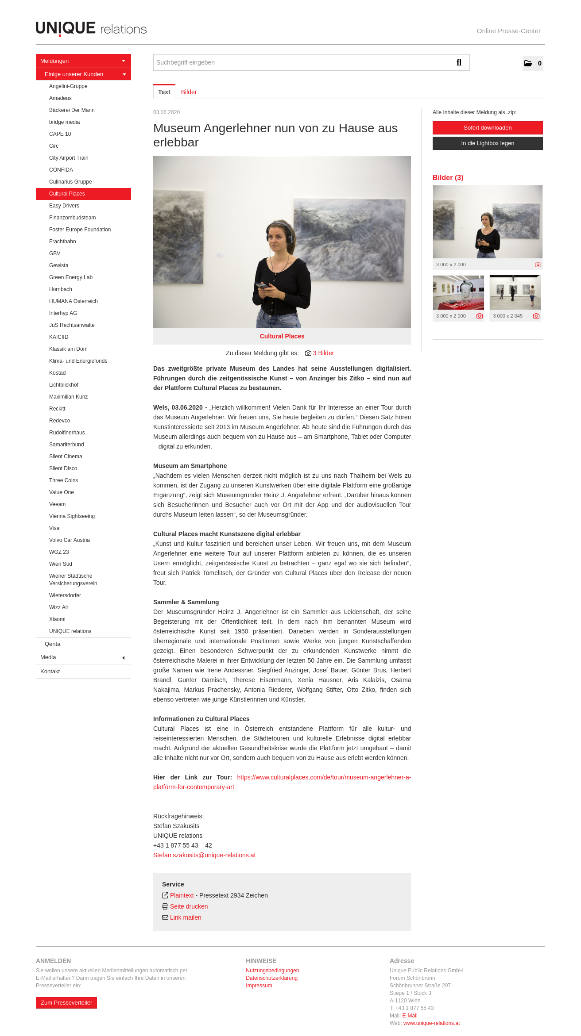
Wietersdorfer (65, 595)
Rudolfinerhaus (67, 433)
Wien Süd (60, 564)
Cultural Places (67, 194)
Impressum (259, 985)
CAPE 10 (60, 134)
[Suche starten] (461, 62)
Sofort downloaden (487, 127)
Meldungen (82, 61)
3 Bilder (323, 353)
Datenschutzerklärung (272, 978)
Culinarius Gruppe (70, 182)
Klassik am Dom (68, 349)
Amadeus (60, 98)
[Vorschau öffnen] (282, 242)
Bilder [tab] (189, 92)
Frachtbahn (62, 241)
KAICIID (58, 337)
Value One (61, 492)
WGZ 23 (59, 552)
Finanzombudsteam (72, 218)
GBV (54, 253)
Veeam (57, 504)
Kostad (57, 373)
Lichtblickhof (63, 385)
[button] (533, 63)
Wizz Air (58, 607)
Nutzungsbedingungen (272, 970)
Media (82, 657)
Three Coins (63, 480)
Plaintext (182, 895)
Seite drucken (189, 906)
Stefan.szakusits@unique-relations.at (204, 855)
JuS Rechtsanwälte (72, 325)
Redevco (59, 421)
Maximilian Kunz (68, 397)
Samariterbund (66, 444)
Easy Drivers (64, 206)
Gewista (58, 265)
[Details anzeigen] (538, 265)
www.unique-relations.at (431, 1023)
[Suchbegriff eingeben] (311, 62)
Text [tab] (164, 92)
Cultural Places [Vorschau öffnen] (282, 336)
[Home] (290, 29)
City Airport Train (69, 158)
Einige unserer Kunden (85, 74)
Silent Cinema (65, 456)
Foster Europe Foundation (80, 229)
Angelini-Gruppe (68, 86)
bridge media (64, 122)
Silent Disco (63, 468)
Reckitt (57, 409)
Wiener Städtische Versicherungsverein (73, 580)
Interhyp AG (63, 313)
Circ (53, 146)
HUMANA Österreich (73, 301)
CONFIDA (61, 170)
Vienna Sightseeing (72, 516)
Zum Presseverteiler (66, 1002)
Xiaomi (57, 619)
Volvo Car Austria (69, 540)
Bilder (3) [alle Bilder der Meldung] (448, 177)
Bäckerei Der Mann (72, 110)
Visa (54, 528)
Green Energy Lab (71, 277)
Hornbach (60, 289)
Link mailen (185, 917)
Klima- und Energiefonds (78, 361)
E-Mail (410, 1016)
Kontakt (50, 671)
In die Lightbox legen (488, 143)
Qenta (52, 644)
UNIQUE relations (70, 631)
